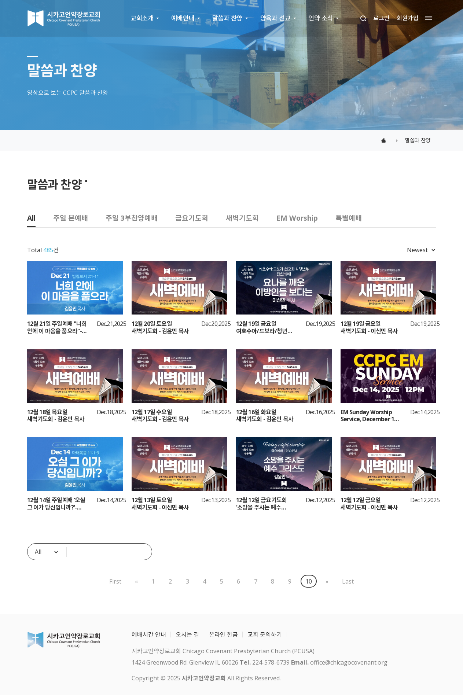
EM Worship (297, 218)
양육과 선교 (275, 18)
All (31, 218)
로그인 (381, 18)
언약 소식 (320, 18)
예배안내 (182, 18)
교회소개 (142, 18)
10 (308, 581)
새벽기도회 (242, 218)
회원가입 (408, 18)
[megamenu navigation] (427, 18)
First (115, 581)
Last (348, 581)
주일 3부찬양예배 (132, 218)
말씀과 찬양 (227, 18)
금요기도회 (191, 218)
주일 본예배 (70, 218)
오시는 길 (187, 634)
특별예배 (348, 218)
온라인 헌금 (223, 634)
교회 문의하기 (264, 634)
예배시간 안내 (149, 634)
